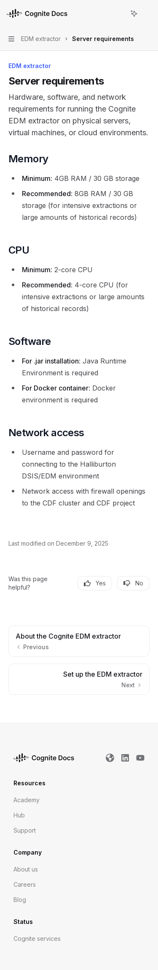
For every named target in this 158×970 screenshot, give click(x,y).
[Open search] (118, 13)
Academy (26, 799)
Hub (19, 815)
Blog (19, 899)
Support (24, 830)
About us (25, 869)
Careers (24, 884)
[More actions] (147, 13)
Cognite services (37, 938)
